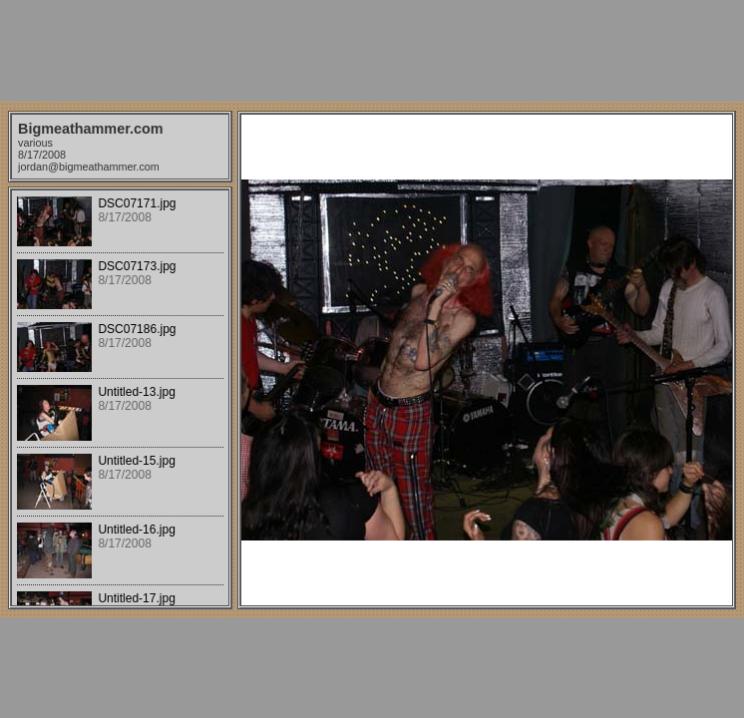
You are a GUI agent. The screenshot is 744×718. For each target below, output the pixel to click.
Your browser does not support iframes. (120, 397)
